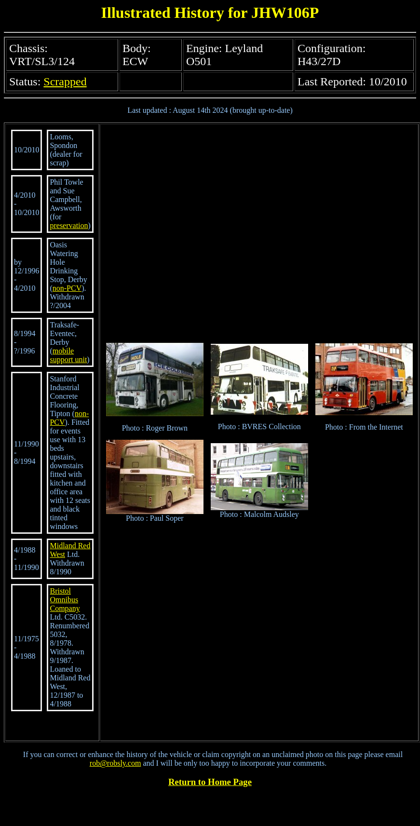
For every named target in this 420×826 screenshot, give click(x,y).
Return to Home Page (210, 782)
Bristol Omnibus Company (65, 599)
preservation (69, 225)
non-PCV (67, 288)
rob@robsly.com (115, 763)
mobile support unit (68, 355)
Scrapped (64, 81)
